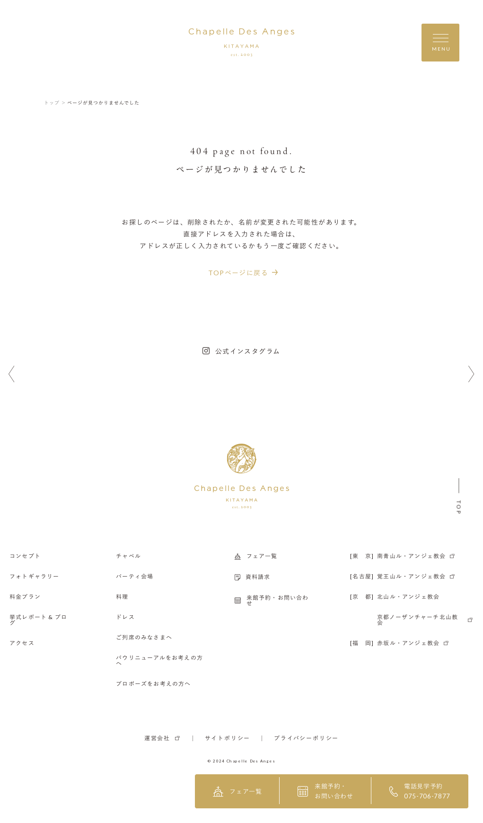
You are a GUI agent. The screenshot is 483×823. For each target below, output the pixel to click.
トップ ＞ (55, 102)
